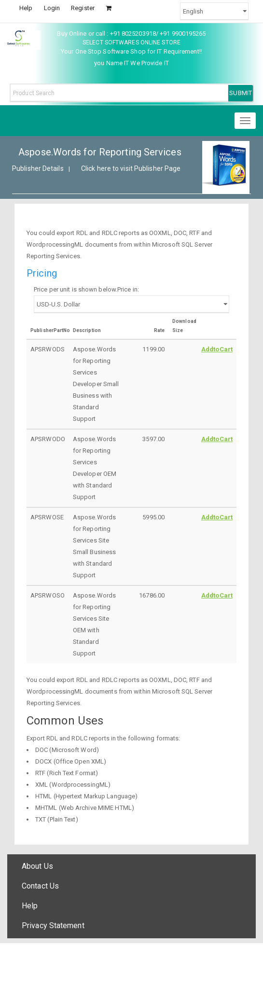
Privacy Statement (53, 925)
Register (83, 8)
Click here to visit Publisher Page (130, 168)
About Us (37, 866)
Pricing (42, 273)
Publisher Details (38, 168)
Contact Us (40, 886)
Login (52, 8)
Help (25, 8)
